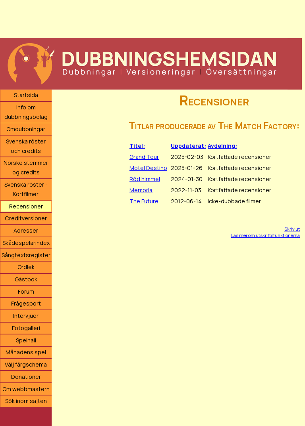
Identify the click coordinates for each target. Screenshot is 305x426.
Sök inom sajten (26, 401)
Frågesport (26, 303)
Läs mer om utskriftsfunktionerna (265, 235)
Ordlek (26, 267)
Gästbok (26, 279)
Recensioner (26, 206)
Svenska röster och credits (26, 146)
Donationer (26, 376)
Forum (26, 291)
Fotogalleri (26, 328)
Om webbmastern (26, 389)
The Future (143, 201)
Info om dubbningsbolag (26, 111)
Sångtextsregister (26, 255)
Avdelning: (222, 145)
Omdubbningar (25, 129)
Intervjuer (26, 315)
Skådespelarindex (26, 242)
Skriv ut (292, 229)
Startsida (26, 95)
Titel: (137, 145)
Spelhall (26, 340)
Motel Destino (148, 168)
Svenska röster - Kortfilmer (26, 189)
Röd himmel (144, 179)
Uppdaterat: (188, 145)
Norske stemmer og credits (26, 167)
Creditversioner (26, 218)
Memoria (140, 190)
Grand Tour (144, 156)
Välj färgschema (26, 364)
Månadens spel (26, 352)
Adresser (26, 230)
